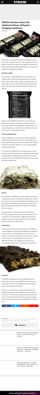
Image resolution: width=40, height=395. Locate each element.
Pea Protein (17, 320)
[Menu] (2, 2)
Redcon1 (11, 318)
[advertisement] (20, 11)
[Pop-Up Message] (20, 393)
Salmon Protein (25, 320)
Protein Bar (20, 318)
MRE (15, 318)
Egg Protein (9, 320)
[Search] (38, 2)
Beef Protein (27, 318)
